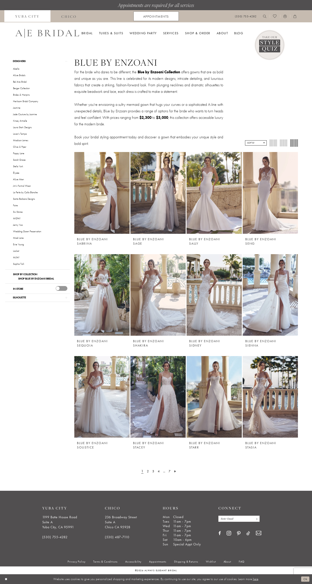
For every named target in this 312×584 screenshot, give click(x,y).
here (255, 579)
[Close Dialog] (6, 579)
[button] (285, 16)
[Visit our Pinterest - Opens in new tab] (238, 533)
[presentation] (61, 288)
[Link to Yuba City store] (27, 16)
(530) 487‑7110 (117, 537)
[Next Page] (176, 471)
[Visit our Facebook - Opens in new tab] (219, 533)
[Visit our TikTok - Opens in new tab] (248, 533)
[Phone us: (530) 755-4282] (246, 16)
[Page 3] (153, 471)
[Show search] (265, 16)
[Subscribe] (258, 519)
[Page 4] (158, 471)
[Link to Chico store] (69, 16)
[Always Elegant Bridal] (47, 33)
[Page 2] (147, 471)
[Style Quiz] (270, 45)
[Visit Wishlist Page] (275, 16)
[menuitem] (27, 16)
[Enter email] (239, 519)
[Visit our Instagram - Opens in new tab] (229, 533)
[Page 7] (170, 471)
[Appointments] (156, 16)
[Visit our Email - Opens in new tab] (258, 533)
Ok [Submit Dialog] (305, 579)
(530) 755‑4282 (55, 537)
